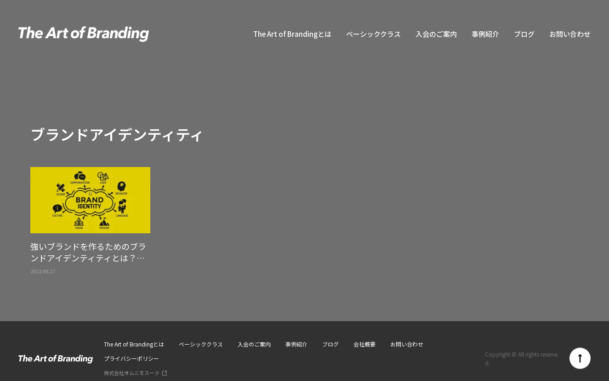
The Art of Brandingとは (292, 34)
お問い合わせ (570, 34)
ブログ (524, 34)
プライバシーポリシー (131, 358)
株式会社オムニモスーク (131, 372)
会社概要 (364, 344)
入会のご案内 (436, 34)
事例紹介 (485, 34)
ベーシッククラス (373, 34)
